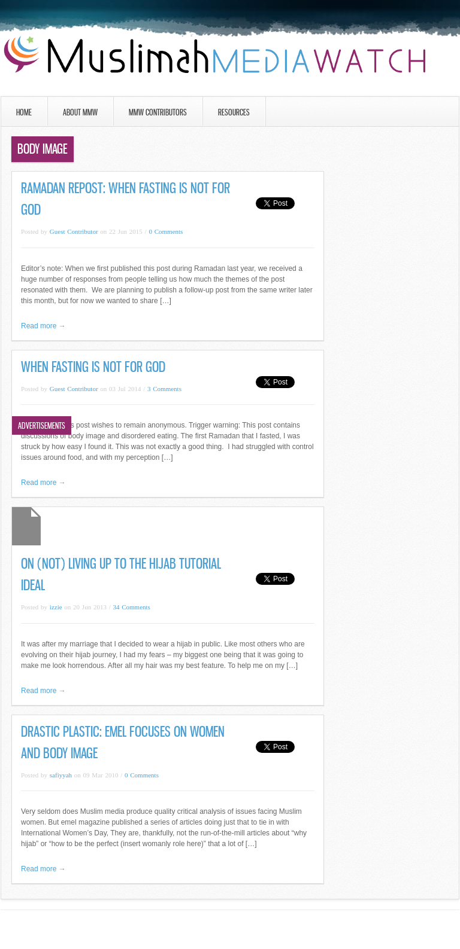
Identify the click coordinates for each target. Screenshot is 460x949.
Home (24, 112)
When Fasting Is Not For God (93, 367)
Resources (234, 112)
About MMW (80, 112)
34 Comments (131, 607)
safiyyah (61, 775)
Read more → (43, 326)
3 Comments (164, 388)
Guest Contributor (74, 231)
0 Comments (166, 231)
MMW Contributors (158, 112)
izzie (56, 607)
